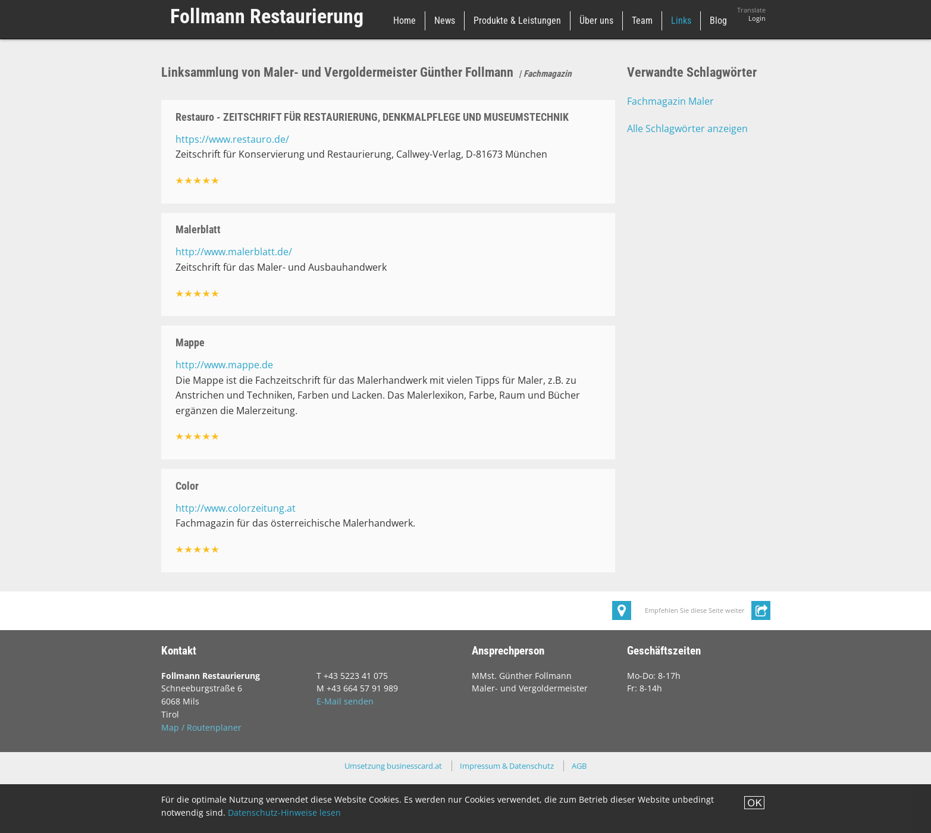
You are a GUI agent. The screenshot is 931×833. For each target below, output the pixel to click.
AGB (579, 765)
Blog (718, 20)
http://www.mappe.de (224, 364)
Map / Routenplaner (201, 727)
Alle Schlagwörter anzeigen (687, 128)
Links (681, 20)
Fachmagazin (656, 101)
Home (404, 20)
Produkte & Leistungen (517, 20)
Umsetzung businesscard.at (393, 765)
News (444, 20)
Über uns (596, 20)
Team (642, 20)
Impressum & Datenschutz (507, 765)
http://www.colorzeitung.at (235, 508)
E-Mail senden (345, 701)
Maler (701, 101)
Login (757, 18)
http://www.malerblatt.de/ (233, 251)
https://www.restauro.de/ (232, 139)
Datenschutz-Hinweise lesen (284, 812)
